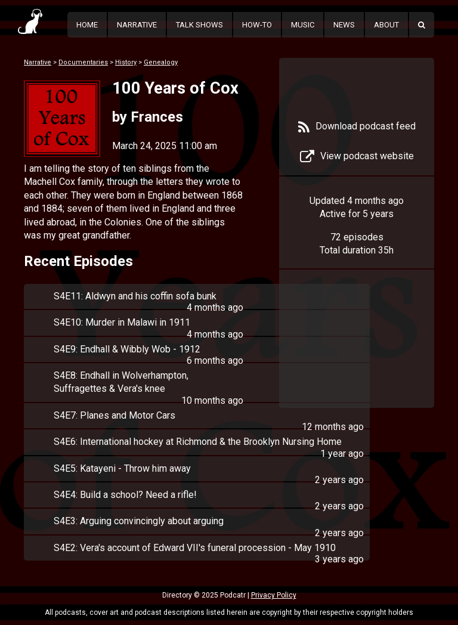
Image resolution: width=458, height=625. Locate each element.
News (344, 24)
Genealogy (161, 62)
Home (87, 24)
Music (302, 24)
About (386, 24)
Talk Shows (199, 24)
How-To (257, 24)
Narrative (137, 24)
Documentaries (83, 62)
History (126, 62)
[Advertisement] (356, 347)
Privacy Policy (273, 595)
